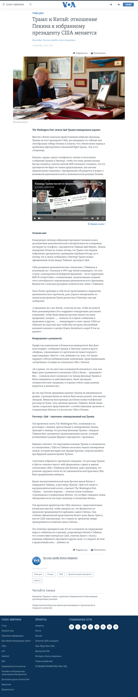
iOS (3, 651)
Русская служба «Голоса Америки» (59, 40)
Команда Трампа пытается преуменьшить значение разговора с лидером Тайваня (80, 184)
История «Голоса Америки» (48, 656)
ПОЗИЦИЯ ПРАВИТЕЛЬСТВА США (51, 666)
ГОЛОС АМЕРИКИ (45, 187)
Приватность (8, 690)
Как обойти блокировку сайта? (16, 641)
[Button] (80, 53)
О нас (4, 626)
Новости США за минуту (46, 641)
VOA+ (4, 646)
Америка (39, 626)
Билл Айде (37, 40)
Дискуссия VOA (42, 651)
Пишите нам (8, 631)
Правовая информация (12, 636)
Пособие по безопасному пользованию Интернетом (14, 673)
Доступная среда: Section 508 (15, 679)
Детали (38, 636)
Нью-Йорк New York (44, 646)
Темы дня (37, 13)
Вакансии (6, 685)
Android (5, 656)
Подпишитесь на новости (14, 666)
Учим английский (44, 661)
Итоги (38, 631)
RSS (3, 661)
